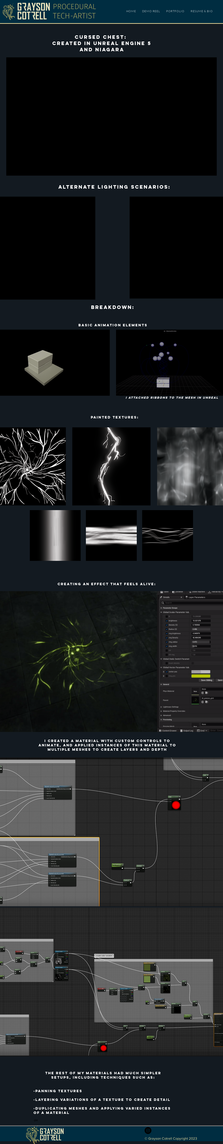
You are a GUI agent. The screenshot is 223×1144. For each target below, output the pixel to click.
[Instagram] (148, 1130)
